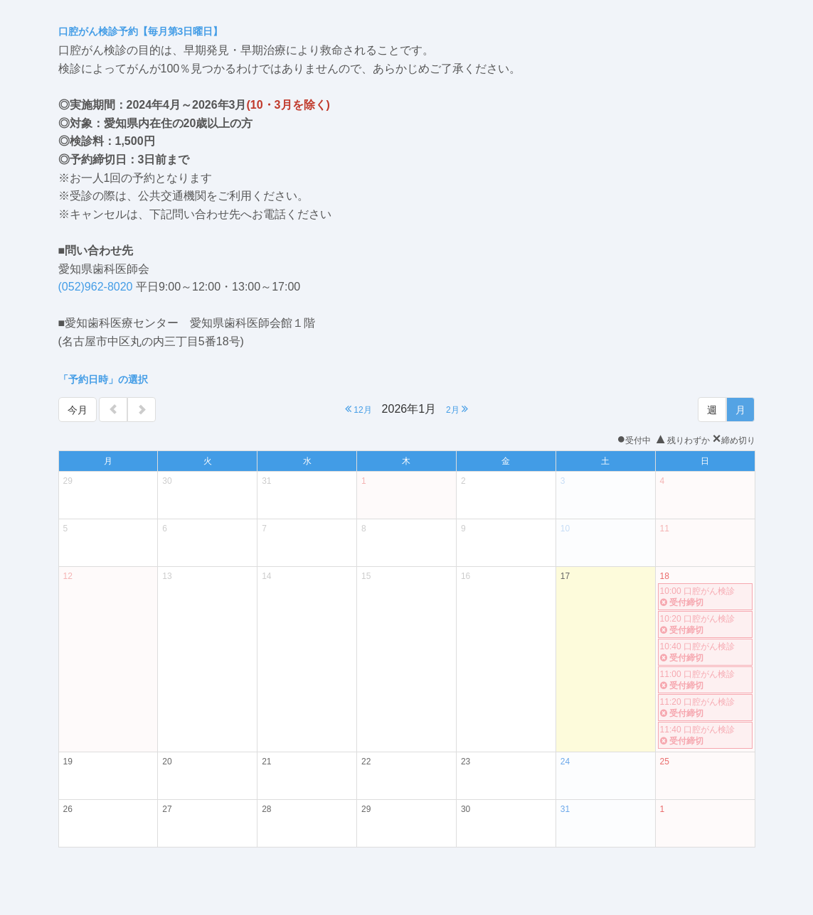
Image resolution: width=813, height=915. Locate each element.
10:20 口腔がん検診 (705, 625)
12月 (358, 409)
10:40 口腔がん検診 (705, 652)
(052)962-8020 (95, 287)
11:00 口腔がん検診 (705, 680)
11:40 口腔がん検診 (705, 736)
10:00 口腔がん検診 (705, 597)
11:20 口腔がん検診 (705, 708)
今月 (77, 410)
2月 (457, 409)
